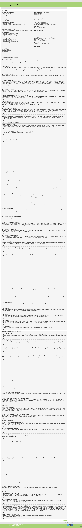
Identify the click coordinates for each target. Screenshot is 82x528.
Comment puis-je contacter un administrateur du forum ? (42, 49)
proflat (11, 526)
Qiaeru (18, 525)
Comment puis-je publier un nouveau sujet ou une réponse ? (10, 33)
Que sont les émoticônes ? (5, 48)
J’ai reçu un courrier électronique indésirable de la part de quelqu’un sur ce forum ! (45, 24)
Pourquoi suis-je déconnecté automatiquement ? (8, 19)
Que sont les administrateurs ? (38, 13)
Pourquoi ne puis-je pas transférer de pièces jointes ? (9, 39)
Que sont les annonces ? (5, 51)
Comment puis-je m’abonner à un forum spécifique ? (41, 39)
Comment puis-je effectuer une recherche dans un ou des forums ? (43, 31)
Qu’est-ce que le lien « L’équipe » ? (39, 19)
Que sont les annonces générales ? (6, 50)
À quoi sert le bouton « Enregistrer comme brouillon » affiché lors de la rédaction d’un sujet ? (14, 42)
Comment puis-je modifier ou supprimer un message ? (9, 34)
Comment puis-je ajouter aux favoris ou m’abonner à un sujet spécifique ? (44, 38)
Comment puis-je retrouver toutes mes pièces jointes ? (42, 44)
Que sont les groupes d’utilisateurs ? (39, 15)
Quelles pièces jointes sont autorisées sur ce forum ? (41, 43)
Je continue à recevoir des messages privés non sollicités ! (42, 23)
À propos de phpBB (32, 495)
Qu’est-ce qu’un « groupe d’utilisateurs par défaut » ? (41, 18)
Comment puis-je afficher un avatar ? (7, 28)
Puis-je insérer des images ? (5, 49)
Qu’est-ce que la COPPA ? (5, 14)
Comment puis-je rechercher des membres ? (40, 33)
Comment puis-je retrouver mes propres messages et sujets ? (43, 34)
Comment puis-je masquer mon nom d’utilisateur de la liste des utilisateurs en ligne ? (13, 24)
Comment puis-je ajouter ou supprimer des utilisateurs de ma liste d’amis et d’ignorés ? (46, 28)
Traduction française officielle (12, 525)
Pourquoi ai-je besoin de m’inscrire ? (7, 13)
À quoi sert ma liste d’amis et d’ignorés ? (40, 27)
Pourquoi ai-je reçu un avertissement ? (7, 40)
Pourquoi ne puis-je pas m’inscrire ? (7, 15)
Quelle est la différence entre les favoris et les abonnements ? (43, 37)
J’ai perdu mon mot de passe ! (6, 18)
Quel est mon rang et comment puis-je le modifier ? (9, 29)
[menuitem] (9, 1)
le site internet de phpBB (5, 152)
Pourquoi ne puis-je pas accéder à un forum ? (8, 38)
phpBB (13, 524)
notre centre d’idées (55, 500)
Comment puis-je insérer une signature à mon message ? (9, 35)
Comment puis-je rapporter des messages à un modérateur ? (10, 41)
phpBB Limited (25, 494)
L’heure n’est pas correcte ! (5, 25)
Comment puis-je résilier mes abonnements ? (40, 40)
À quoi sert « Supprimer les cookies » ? (7, 20)
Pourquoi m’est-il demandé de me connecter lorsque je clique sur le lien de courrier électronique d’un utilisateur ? (17, 30)
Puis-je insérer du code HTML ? (6, 47)
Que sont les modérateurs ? (38, 14)
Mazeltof (14, 526)
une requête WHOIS (22, 507)
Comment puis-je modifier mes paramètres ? (8, 23)
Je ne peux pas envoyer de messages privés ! (40, 22)
